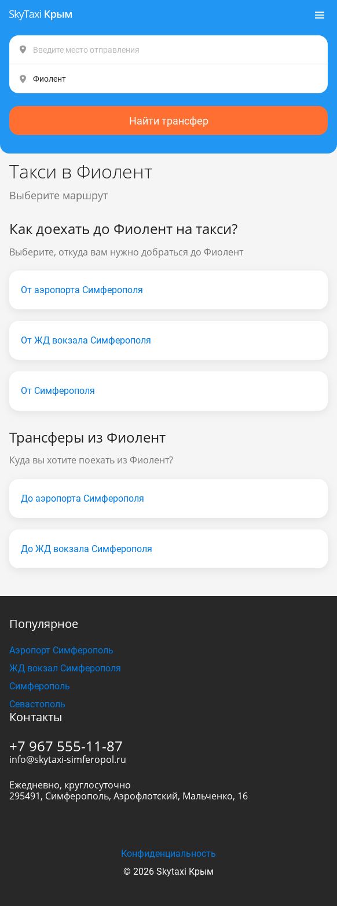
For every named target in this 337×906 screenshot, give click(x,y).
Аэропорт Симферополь (61, 650)
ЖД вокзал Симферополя (65, 668)
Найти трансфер (168, 121)
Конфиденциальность (168, 853)
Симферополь (39, 686)
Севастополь (37, 704)
